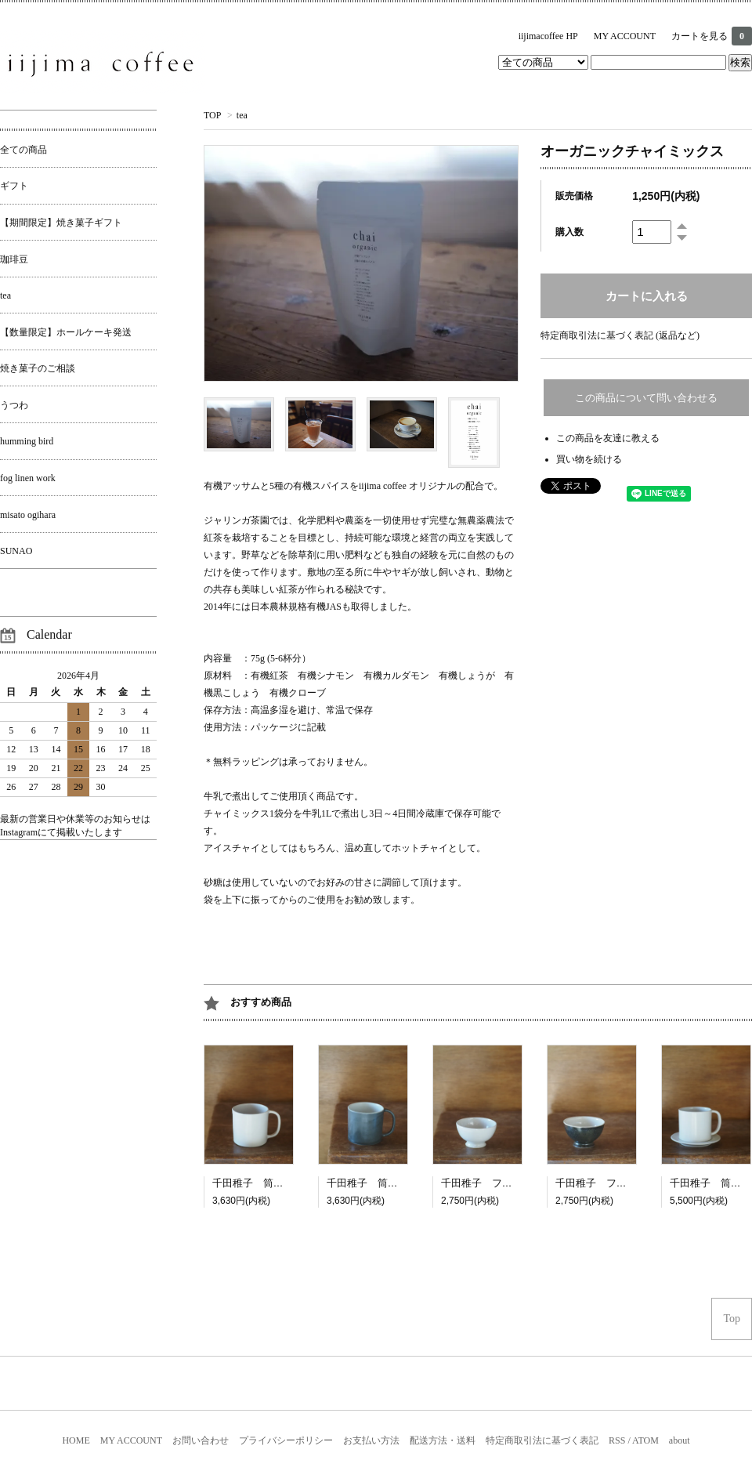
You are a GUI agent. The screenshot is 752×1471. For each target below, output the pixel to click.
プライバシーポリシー (286, 1440)
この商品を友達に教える (608, 438)
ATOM (645, 1440)
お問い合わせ (200, 1440)
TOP (212, 115)
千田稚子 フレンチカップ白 (507, 1183)
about (679, 1440)
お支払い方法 (371, 1440)
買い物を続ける (589, 459)
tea (242, 115)
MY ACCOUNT (625, 36)
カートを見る (711, 36)
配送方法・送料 (442, 1440)
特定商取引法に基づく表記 (542, 1440)
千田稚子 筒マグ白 (258, 1183)
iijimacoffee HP (548, 36)
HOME (75, 1440)
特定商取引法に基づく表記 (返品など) (620, 335)
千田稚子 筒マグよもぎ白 (388, 1183)
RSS (617, 1440)
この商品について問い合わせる (646, 398)
